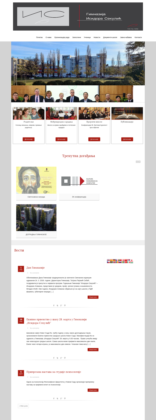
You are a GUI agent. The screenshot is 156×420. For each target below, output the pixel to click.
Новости (97, 37)
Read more (93, 297)
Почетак (39, 37)
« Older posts (23, 406)
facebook (54, 305)
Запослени (76, 37)
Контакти (138, 37)
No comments (34, 273)
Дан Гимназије (35, 267)
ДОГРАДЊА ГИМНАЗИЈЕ (36, 234)
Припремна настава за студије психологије (53, 371)
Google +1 (61, 305)
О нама (48, 37)
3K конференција (79, 197)
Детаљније (29, 139)
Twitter (57, 305)
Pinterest (65, 305)
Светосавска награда (36, 197)
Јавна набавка (126, 37)
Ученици (87, 37)
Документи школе (110, 37)
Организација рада (61, 37)
